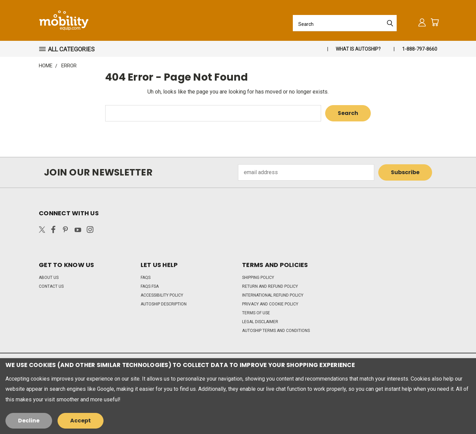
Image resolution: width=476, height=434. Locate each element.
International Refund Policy (272, 295)
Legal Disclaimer (260, 321)
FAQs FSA (150, 286)
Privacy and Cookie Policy (270, 304)
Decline (28, 420)
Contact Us (51, 286)
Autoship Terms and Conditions (276, 330)
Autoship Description (164, 304)
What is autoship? (358, 49)
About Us (49, 277)
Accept (80, 420)
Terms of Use (256, 313)
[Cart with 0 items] (434, 22)
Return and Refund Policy (270, 286)
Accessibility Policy (162, 295)
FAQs (145, 277)
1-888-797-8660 (419, 49)
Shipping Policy (258, 277)
